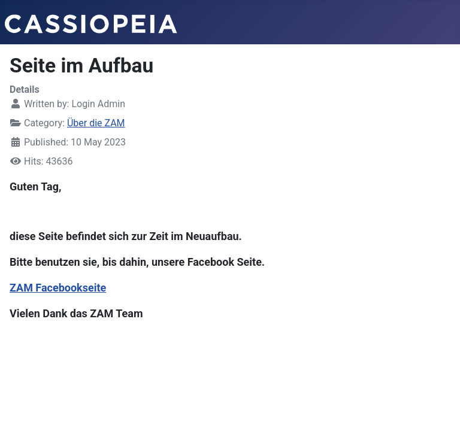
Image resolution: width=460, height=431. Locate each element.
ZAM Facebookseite (58, 287)
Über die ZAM (96, 123)
